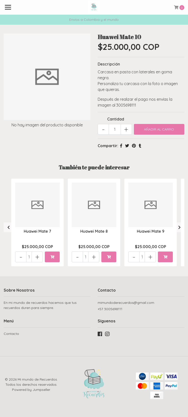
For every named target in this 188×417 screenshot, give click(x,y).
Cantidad (115, 119)
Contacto (11, 333)
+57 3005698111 (110, 309)
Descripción (109, 64)
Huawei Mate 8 (94, 231)
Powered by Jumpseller (31, 389)
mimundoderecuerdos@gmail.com (126, 302)
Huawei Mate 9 (150, 231)
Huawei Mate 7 (37, 231)
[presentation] (8, 227)
